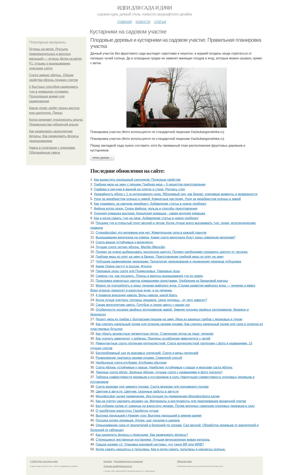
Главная (124, 21)
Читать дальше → (102, 157)
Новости (142, 21)
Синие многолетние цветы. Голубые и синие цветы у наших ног (143, 305)
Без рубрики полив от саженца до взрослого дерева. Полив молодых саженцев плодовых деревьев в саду (175, 406)
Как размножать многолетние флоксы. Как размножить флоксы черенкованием (54, 136)
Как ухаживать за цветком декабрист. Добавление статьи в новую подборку (150, 203)
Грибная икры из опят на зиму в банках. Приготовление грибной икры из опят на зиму (160, 256)
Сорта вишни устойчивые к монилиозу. (125, 242)
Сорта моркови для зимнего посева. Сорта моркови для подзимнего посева (152, 386)
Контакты (108, 461)
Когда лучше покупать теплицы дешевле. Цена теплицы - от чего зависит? (151, 300)
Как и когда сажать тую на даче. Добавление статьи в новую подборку (146, 218)
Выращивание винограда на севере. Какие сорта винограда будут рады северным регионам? (165, 237)
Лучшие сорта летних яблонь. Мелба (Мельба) (130, 247)
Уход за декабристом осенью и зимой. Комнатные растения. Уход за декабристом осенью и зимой (167, 199)
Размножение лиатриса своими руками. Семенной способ (139, 357)
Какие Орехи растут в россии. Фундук (124, 266)
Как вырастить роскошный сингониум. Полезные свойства (137, 179)
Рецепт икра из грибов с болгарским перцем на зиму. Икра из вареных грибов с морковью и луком (169, 319)
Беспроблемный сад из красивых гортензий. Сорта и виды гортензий (147, 353)
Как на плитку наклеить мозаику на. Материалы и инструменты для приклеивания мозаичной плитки (171, 401)
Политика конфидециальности (118, 466)
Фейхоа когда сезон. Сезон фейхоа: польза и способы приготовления (145, 208)
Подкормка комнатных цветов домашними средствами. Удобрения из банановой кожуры (162, 280)
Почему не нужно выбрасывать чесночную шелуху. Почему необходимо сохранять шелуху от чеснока (171, 252)
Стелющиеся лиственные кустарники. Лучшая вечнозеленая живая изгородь (153, 439)
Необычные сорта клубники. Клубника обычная (131, 362)
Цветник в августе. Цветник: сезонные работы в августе (137, 391)
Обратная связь (184, 461)
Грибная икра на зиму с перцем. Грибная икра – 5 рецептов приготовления (150, 184)
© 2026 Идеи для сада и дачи (44, 461)
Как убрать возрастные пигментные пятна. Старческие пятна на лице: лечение (155, 333)
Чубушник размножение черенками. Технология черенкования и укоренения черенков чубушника (168, 261)
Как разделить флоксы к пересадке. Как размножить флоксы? (142, 434)
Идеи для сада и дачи (144, 8)
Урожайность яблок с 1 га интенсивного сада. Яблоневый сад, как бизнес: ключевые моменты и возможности (175, 194)
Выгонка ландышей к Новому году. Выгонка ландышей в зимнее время (148, 415)
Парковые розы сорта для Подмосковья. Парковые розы (138, 271)
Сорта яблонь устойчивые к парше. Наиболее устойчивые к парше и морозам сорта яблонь (164, 367)
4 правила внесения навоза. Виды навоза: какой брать (136, 295)
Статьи (160, 21)
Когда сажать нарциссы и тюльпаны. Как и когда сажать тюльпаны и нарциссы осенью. (161, 449)
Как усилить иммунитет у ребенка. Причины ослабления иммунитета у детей (153, 338)
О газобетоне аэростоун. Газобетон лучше (127, 410)
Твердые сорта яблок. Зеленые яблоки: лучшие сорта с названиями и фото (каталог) (159, 372)
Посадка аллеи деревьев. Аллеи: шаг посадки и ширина (138, 420)
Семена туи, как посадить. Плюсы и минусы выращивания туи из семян (149, 276)
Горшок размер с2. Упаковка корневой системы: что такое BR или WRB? (150, 444)
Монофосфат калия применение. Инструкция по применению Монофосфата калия (158, 396)
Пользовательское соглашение (128, 461)
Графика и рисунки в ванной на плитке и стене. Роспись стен (139, 189)
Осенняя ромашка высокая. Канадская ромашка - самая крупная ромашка (149, 213)
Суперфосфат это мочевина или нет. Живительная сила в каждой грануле (151, 232)
